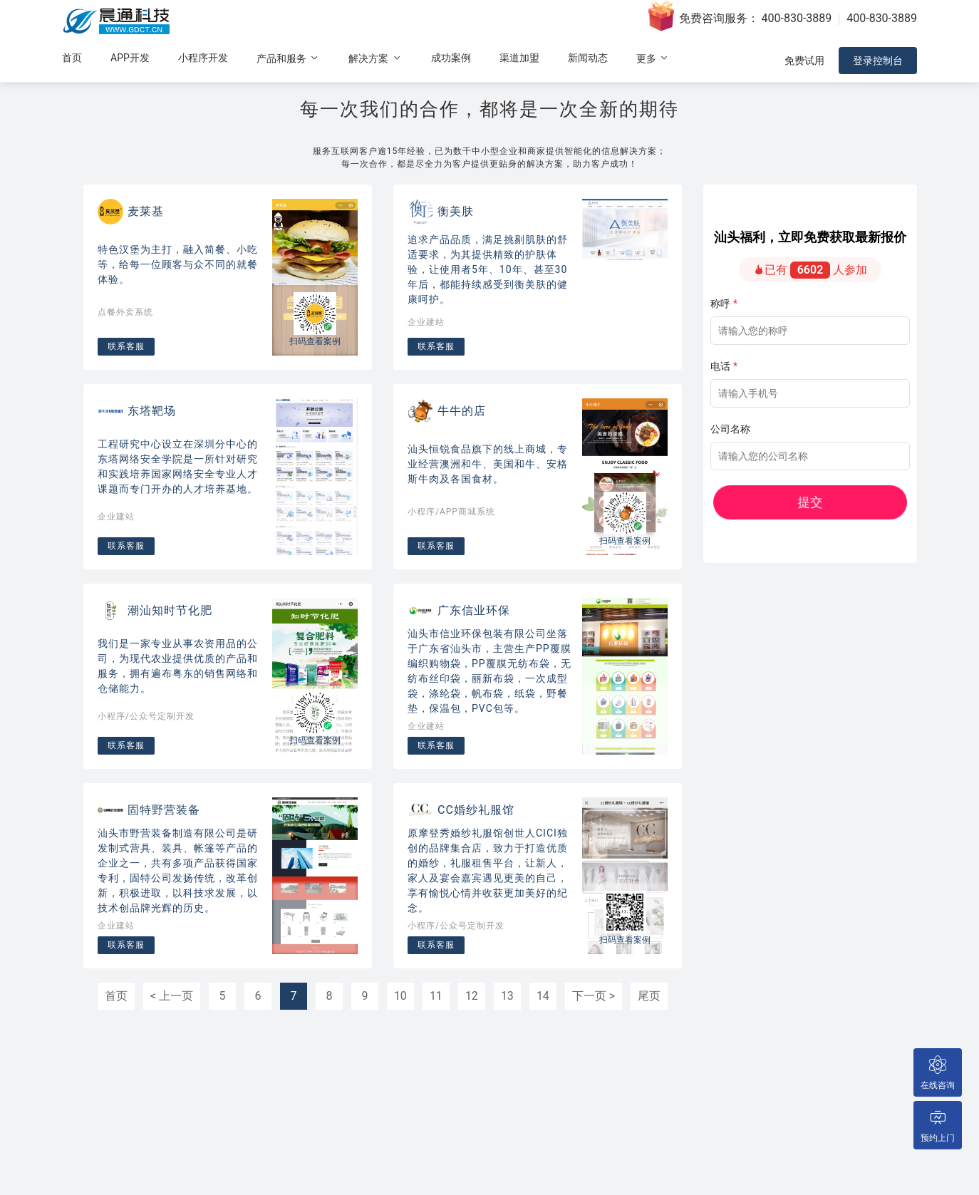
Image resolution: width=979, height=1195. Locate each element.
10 (400, 996)
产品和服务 (288, 58)
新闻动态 (588, 57)
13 (507, 996)
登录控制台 (878, 60)
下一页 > (593, 996)
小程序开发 (203, 57)
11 (436, 996)
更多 (653, 58)
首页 (72, 57)
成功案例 (451, 57)
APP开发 (130, 57)
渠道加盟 (519, 57)
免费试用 (804, 60)
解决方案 (375, 58)
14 (543, 996)
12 (471, 996)
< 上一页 (171, 996)
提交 (851, 502)
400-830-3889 (797, 18)
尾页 (649, 996)
